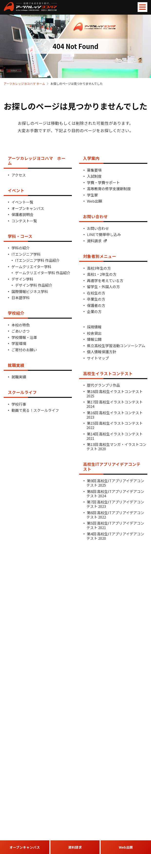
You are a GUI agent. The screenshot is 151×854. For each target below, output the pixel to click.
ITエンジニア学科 (26, 254)
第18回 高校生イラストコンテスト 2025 (114, 393)
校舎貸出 (94, 333)
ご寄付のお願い (24, 349)
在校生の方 (96, 292)
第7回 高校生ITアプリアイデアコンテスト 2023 (115, 504)
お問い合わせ (95, 216)
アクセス (18, 174)
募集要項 (94, 170)
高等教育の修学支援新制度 (109, 188)
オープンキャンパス (27, 208)
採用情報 (94, 326)
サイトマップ (98, 358)
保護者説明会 (22, 214)
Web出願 (94, 201)
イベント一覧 (22, 202)
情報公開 (94, 339)
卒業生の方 (96, 299)
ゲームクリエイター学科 (31, 266)
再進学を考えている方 (105, 280)
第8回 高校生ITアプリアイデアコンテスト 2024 (115, 493)
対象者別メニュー (99, 256)
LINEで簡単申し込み (104, 234)
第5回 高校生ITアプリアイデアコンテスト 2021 (115, 525)
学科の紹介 (20, 247)
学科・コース (20, 236)
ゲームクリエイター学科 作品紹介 (42, 272)
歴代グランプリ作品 (103, 385)
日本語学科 (20, 297)
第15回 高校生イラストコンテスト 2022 (114, 425)
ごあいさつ (20, 331)
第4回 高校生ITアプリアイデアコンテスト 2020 (115, 536)
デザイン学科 (22, 279)
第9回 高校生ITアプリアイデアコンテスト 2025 (115, 483)
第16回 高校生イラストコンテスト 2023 (114, 415)
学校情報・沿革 (24, 337)
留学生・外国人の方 (103, 286)
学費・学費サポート (103, 182)
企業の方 (94, 311)
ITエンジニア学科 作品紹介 (37, 260)
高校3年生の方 (99, 268)
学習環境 (18, 343)
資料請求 (97, 240)
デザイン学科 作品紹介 (33, 285)
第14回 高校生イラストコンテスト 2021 (114, 436)
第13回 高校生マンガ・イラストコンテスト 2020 (116, 446)
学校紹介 (16, 313)
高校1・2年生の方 (101, 274)
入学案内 (91, 158)
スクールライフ (22, 392)
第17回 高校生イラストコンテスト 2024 (114, 404)
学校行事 (18, 404)
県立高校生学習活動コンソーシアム (116, 345)
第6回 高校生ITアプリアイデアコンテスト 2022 (115, 515)
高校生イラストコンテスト (108, 373)
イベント (16, 190)
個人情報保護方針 (101, 351)
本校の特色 (20, 324)
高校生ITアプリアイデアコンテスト (112, 466)
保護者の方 (96, 305)
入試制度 (94, 176)
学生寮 (92, 194)
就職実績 (16, 365)
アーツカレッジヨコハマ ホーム (24, 83)
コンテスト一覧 (24, 220)
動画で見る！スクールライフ (35, 410)
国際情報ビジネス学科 (29, 291)
